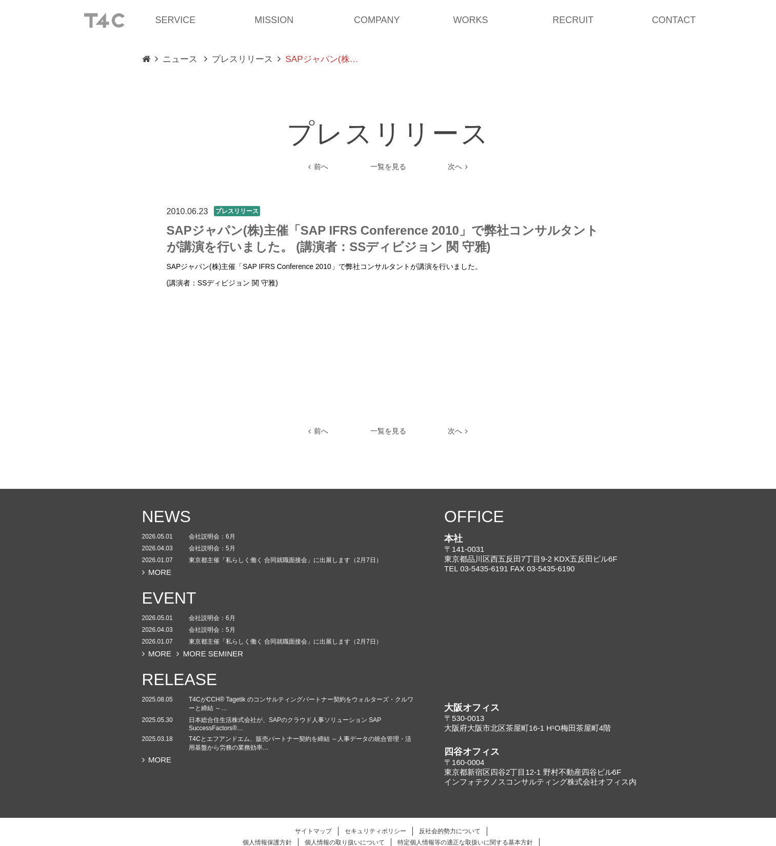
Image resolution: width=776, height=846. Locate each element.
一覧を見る (388, 167)
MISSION (273, 20)
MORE (157, 572)
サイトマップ (313, 831)
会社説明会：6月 (212, 536)
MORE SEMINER (209, 653)
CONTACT (674, 20)
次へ (458, 167)
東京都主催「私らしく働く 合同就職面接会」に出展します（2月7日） (285, 560)
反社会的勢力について (450, 831)
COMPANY (377, 20)
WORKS (470, 20)
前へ (318, 167)
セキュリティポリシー (375, 831)
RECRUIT (572, 20)
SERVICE (175, 20)
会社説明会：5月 (212, 548)
